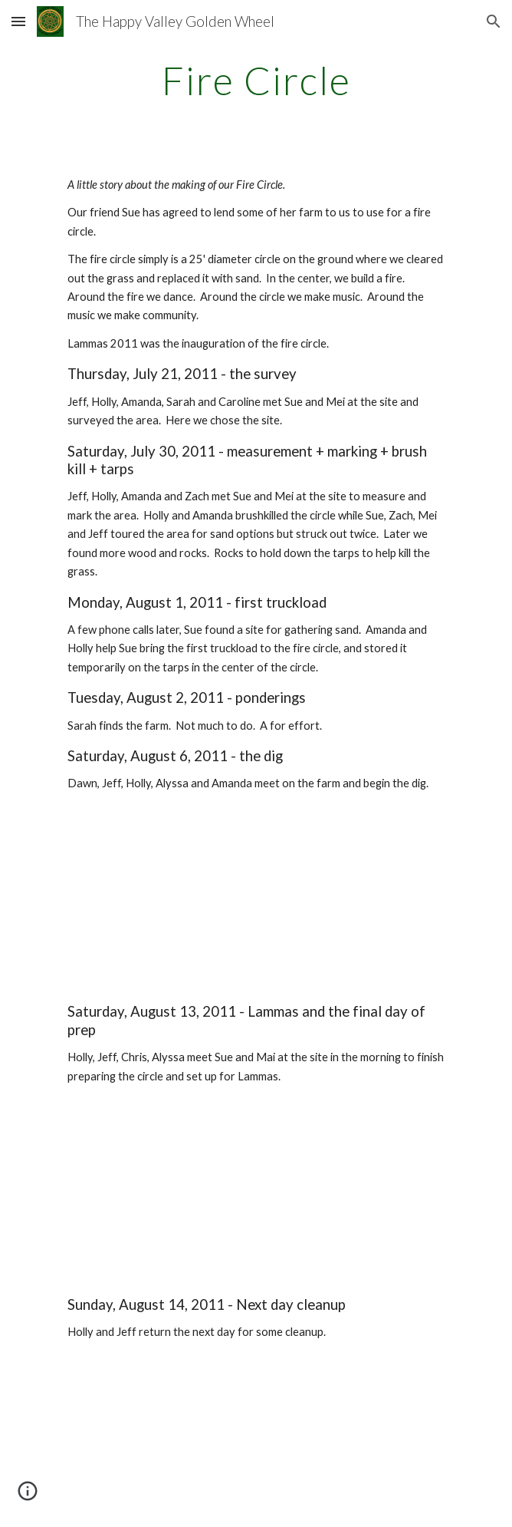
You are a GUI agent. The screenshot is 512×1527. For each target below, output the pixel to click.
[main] (255, 80)
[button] (18, 21)
